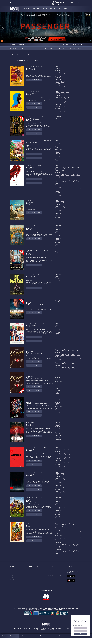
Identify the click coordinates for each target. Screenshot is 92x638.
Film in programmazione (14, 570)
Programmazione (51, 48)
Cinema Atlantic (32, 572)
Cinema (26, 9)
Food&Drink (53, 9)
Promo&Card (63, 9)
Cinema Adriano (32, 570)
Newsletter (12, 579)
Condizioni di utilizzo (52, 574)
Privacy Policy (50, 570)
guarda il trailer (34, 107)
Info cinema (63, 48)
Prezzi (80, 48)
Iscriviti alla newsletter (72, 44)
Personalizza (80, 631)
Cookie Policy (50, 572)
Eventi (45, 9)
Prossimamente (36, 9)
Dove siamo (72, 48)
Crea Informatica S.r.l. (41, 629)
